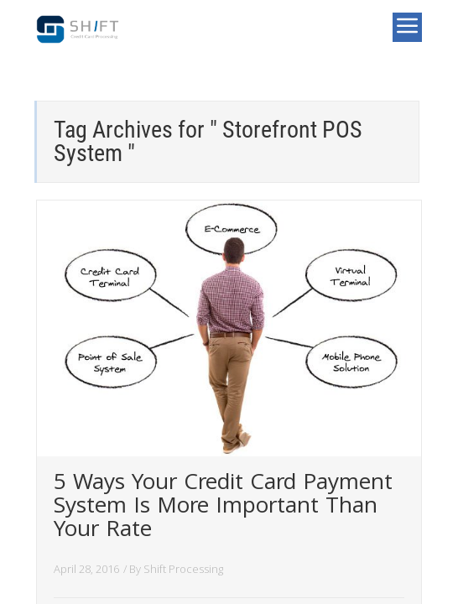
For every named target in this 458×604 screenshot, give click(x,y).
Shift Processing (183, 568)
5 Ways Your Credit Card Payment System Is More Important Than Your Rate (223, 508)
